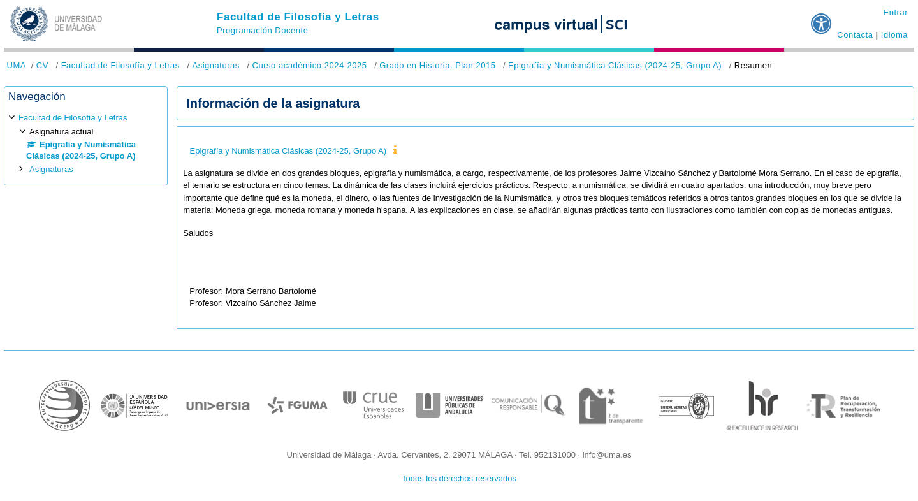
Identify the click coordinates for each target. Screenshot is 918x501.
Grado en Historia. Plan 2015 (437, 65)
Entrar (895, 12)
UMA (16, 65)
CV (42, 65)
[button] (822, 18)
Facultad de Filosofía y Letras (298, 17)
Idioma (894, 35)
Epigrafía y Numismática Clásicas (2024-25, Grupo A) (615, 65)
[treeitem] (85, 144)
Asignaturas (215, 65)
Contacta (855, 35)
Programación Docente (262, 30)
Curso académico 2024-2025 (309, 65)
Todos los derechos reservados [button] (459, 478)
